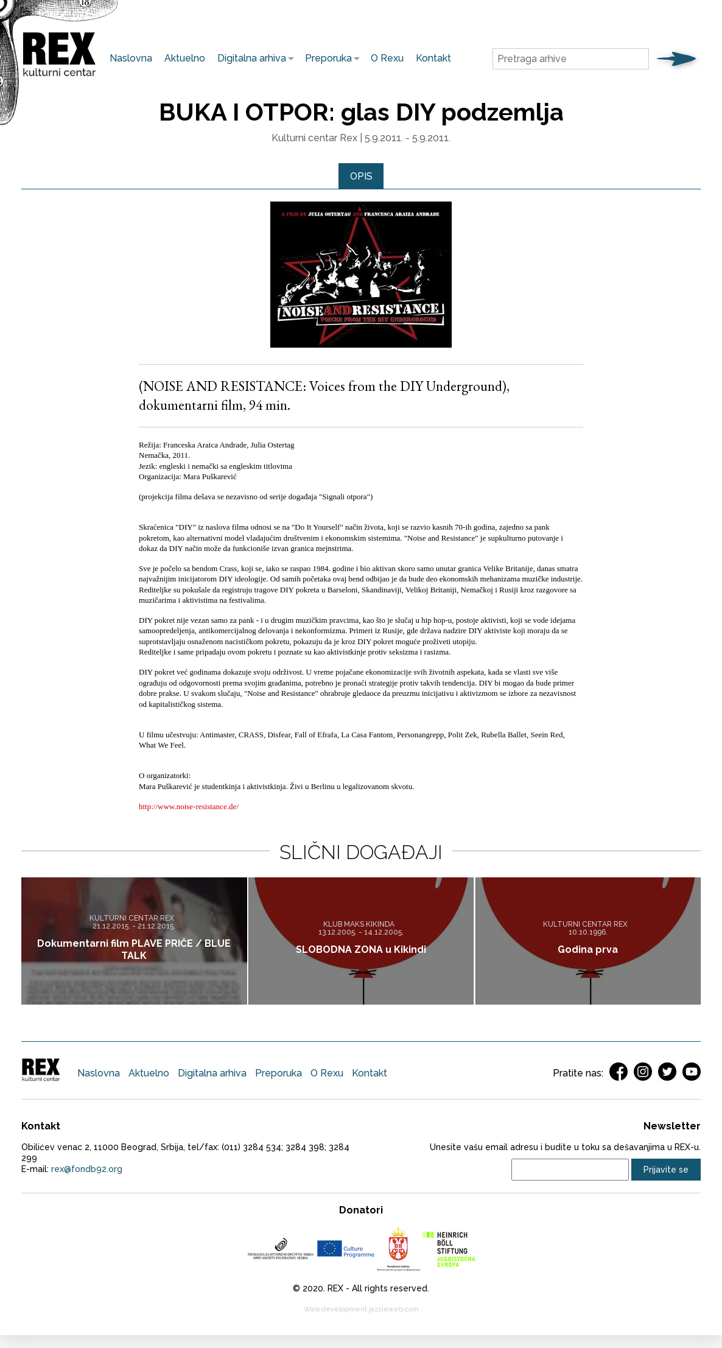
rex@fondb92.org (86, 1169)
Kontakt (433, 58)
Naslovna (131, 58)
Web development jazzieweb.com (361, 1310)
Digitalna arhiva (248, 58)
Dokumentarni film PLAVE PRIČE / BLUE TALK (134, 950)
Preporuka (325, 58)
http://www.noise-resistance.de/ (189, 806)
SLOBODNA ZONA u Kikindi (361, 950)
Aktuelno (184, 58)
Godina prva (588, 950)
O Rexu (387, 58)
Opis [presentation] (361, 176)
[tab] (361, 176)
